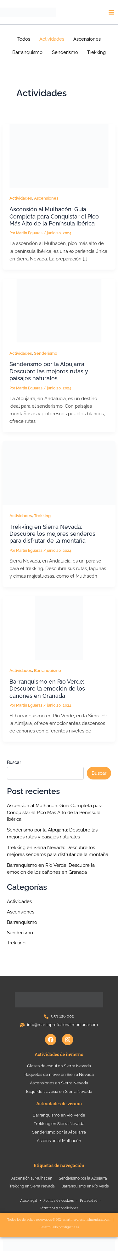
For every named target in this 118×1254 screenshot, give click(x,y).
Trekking (42, 515)
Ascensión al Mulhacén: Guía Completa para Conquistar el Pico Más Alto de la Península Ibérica (54, 216)
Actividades (20, 198)
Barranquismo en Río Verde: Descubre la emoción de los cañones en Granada (47, 688)
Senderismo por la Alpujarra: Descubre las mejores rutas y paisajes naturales (48, 371)
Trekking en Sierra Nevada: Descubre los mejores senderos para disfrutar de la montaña (52, 533)
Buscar (14, 762)
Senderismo (45, 353)
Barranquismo (47, 670)
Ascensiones (46, 198)
